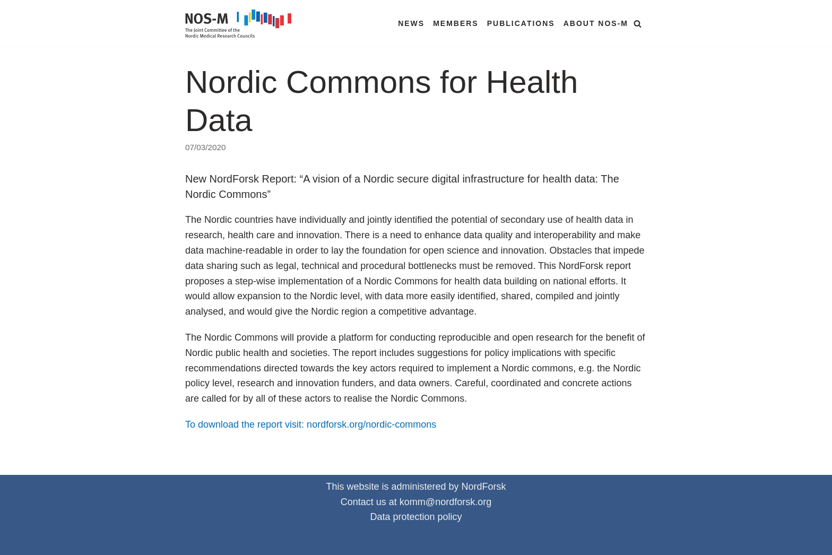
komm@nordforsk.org (445, 502)
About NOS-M (596, 23)
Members (456, 23)
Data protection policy (416, 516)
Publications (521, 23)
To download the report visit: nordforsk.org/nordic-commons (310, 424)
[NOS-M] (241, 24)
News (411, 23)
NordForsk (484, 486)
